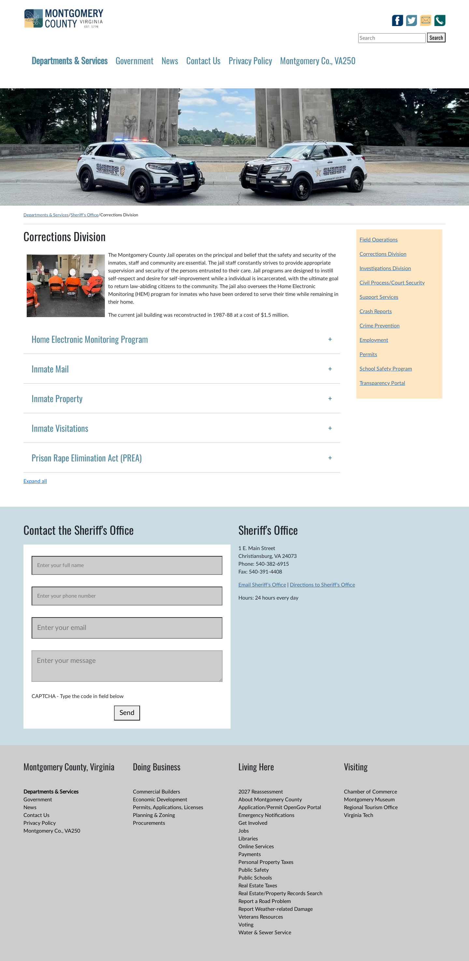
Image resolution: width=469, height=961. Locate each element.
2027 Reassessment (260, 791)
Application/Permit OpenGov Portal (279, 807)
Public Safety (253, 870)
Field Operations (379, 239)
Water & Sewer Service (264, 932)
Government (134, 60)
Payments (249, 854)
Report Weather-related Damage (275, 909)
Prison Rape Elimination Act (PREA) (87, 457)
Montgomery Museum (369, 799)
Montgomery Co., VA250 (318, 60)
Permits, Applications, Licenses (168, 807)
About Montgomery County (270, 799)
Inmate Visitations (60, 427)
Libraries (248, 838)
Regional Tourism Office (371, 807)
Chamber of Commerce (370, 791)
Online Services (256, 846)
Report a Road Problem (264, 901)
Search (436, 37)
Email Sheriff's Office (262, 585)
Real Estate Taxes (257, 885)
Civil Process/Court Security (392, 282)
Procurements (149, 823)
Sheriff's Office (84, 215)
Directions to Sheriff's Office (322, 585)
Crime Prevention (380, 325)
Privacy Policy (250, 60)
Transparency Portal (382, 383)
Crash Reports (376, 311)
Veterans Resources (260, 917)
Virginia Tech (358, 815)
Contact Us (203, 60)
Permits (368, 354)
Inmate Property (57, 398)
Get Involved (252, 823)
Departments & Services (69, 60)
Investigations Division (385, 268)
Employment (374, 340)
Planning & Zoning (154, 815)
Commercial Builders (156, 791)
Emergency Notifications (266, 815)
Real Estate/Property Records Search (280, 893)
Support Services (379, 297)
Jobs (243, 831)
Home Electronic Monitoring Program (90, 338)
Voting (245, 924)
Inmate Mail (50, 368)
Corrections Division (383, 254)
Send (127, 712)
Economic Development (160, 799)
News (170, 60)
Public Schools (255, 878)
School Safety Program (386, 368)
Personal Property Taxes (265, 862)
